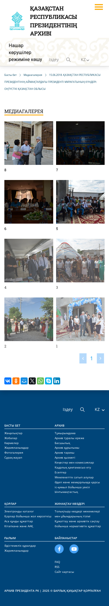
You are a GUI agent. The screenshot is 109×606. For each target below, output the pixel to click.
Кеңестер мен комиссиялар (74, 462)
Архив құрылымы (67, 447)
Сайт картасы (64, 572)
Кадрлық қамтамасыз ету (73, 467)
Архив (60, 425)
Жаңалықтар (13, 433)
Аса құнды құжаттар (18, 521)
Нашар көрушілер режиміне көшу (25, 52)
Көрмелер (11, 443)
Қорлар (10, 504)
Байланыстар (66, 538)
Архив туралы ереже (69, 438)
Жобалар (10, 438)
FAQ (57, 562)
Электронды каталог (19, 511)
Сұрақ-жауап (13, 457)
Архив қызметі (65, 457)
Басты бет (12, 425)
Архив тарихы (64, 452)
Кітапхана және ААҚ (18, 526)
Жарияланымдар (16, 447)
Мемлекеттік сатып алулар (74, 477)
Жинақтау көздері (70, 504)
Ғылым (10, 538)
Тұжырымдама (65, 433)
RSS (57, 567)
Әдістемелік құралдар (20, 545)
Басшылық (62, 443)
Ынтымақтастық (66, 492)
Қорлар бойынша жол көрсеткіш (27, 516)
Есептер (60, 472)
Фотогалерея (13, 452)
